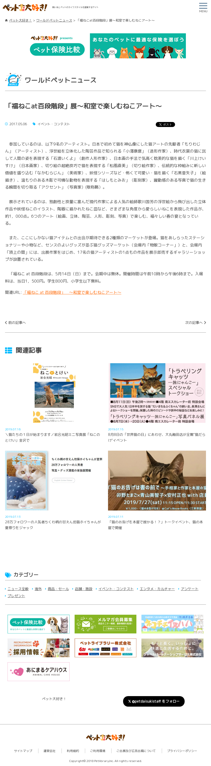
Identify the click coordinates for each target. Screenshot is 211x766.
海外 (38, 588)
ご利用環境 (97, 751)
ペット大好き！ (20, 20)
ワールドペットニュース (54, 20)
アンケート (189, 588)
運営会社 (49, 751)
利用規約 (73, 751)
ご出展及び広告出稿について (136, 751)
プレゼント (16, 595)
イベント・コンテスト (116, 588)
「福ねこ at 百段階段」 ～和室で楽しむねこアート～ (72, 292)
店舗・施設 (83, 588)
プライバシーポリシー (182, 751)
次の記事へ (194, 322)
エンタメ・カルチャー (157, 588)
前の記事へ (17, 322)
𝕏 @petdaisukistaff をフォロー (154, 701)
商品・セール (58, 588)
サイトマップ (23, 751)
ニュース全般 (18, 588)
